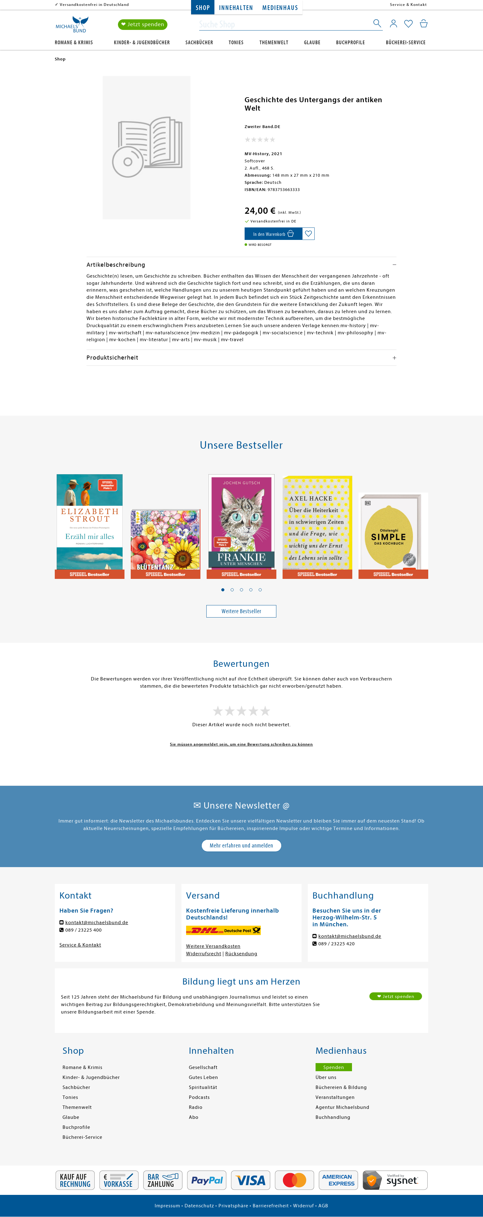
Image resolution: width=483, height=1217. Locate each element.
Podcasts (199, 1097)
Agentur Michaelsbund (342, 1107)
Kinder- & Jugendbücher (142, 42)
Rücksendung (241, 954)
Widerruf (303, 1206)
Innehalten (236, 8)
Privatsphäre (233, 1206)
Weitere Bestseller (241, 611)
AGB (323, 1206)
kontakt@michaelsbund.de (96, 922)
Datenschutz (199, 1206)
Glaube (312, 42)
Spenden (333, 1067)
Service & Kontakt (408, 4)
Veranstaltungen (335, 1097)
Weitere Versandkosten (213, 946)
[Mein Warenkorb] (423, 23)
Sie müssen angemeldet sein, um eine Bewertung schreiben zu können (241, 744)
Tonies (236, 42)
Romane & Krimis (74, 42)
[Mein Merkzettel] (408, 24)
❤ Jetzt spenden (142, 24)
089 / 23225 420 (336, 944)
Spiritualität (203, 1087)
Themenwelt (274, 42)
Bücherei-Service (406, 42)
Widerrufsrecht (203, 954)
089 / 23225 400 (83, 930)
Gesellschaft (203, 1067)
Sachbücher (199, 42)
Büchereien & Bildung (341, 1087)
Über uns (326, 1077)
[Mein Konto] (393, 23)
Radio (196, 1107)
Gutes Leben (203, 1077)
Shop (203, 8)
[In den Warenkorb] (273, 233)
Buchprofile (350, 42)
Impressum (167, 1206)
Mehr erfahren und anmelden (241, 845)
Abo (194, 1117)
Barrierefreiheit (271, 1206)
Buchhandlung (333, 1117)
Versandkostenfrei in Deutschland (94, 4)
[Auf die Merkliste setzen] (308, 233)
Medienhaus (280, 8)
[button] (222, 589)
